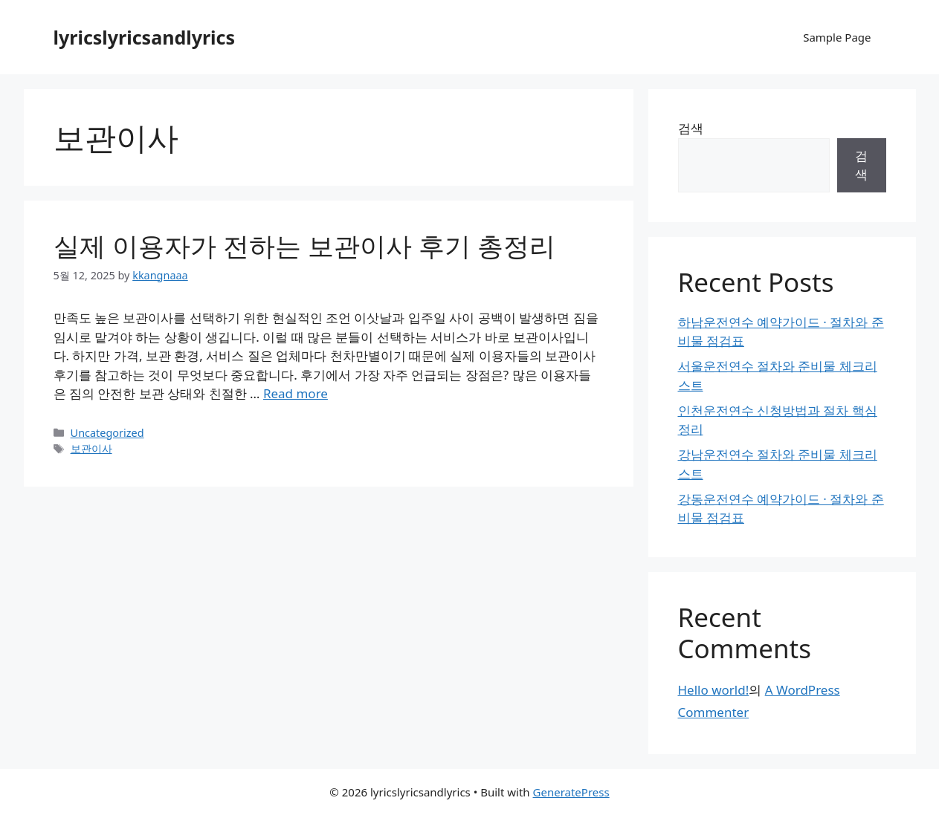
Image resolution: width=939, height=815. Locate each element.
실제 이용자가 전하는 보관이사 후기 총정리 (305, 245)
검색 (690, 128)
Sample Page (837, 37)
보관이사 (91, 448)
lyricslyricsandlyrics (145, 37)
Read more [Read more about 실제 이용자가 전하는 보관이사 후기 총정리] (295, 393)
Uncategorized (107, 433)
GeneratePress (571, 792)
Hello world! (713, 689)
